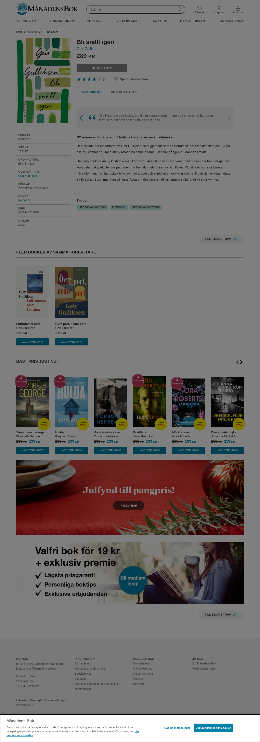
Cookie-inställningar (177, 727)
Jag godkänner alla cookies (213, 727)
